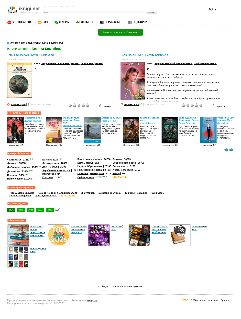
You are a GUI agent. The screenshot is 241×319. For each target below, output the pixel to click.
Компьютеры (85, 162)
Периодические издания (91, 170)
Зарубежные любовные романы (60, 63)
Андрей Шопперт (148, 123)
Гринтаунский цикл (46, 195)
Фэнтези (12, 163)
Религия (117, 159)
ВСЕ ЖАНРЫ (119, 177)
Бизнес (46, 159)
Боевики (12, 175)
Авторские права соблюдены (120, 32)
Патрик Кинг (222, 123)
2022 (49, 209)
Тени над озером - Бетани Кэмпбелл (30, 55)
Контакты (213, 300)
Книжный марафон (136, 193)
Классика (47, 177)
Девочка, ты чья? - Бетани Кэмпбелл (144, 55)
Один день (157, 193)
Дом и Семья (50, 166)
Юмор (116, 173)
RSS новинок (198, 300)
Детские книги (50, 163)
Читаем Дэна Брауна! (21, 193)
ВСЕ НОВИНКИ (21, 22)
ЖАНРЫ (64, 22)
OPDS (185, 300)
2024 (30, 209)
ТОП (45, 22)
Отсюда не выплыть (112, 118)
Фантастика (14, 159)
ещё (57, 209)
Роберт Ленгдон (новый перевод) (57, 193)
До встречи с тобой (110, 193)
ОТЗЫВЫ (87, 22)
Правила (225, 300)
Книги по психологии (89, 159)
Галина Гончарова (187, 123)
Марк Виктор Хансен (72, 125)
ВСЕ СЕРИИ (68, 195)
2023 (40, 209)
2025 (21, 209)
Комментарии (18, 104)
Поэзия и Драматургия (90, 173)
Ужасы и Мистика (122, 170)
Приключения (15, 178)
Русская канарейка (20, 195)
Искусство (48, 173)
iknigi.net (92, 300)
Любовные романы (92, 63)
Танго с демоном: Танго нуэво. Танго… (189, 119)
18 (34, 69)
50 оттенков (88, 193)
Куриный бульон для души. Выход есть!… (71, 120)
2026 (11, 209)
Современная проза (124, 162)
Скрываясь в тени (33, 118)
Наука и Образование (90, 166)
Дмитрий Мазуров (32, 121)
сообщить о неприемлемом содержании (121, 286)
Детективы (13, 171)
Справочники (120, 166)
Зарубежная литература (56, 170)
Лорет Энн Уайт (109, 121)
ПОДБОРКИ (139, 22)
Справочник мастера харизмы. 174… (227, 119)
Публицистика (85, 177)
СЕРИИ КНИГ (112, 22)
